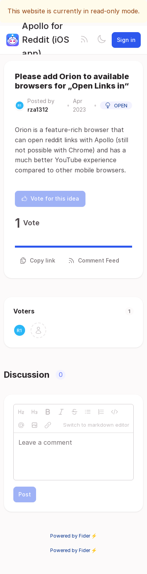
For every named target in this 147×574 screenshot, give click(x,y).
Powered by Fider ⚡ (73, 536)
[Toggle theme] (101, 40)
